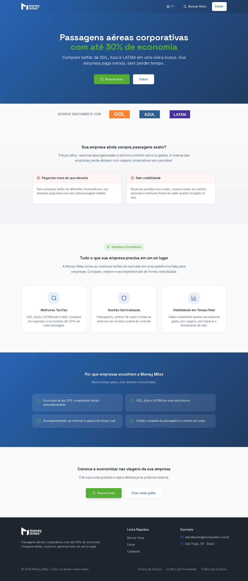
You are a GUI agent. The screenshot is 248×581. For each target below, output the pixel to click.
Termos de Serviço (149, 569)
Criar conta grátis (143, 493)
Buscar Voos (194, 6)
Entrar (219, 6)
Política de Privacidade (181, 569)
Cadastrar (133, 551)
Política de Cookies (214, 569)
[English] (170, 6)
